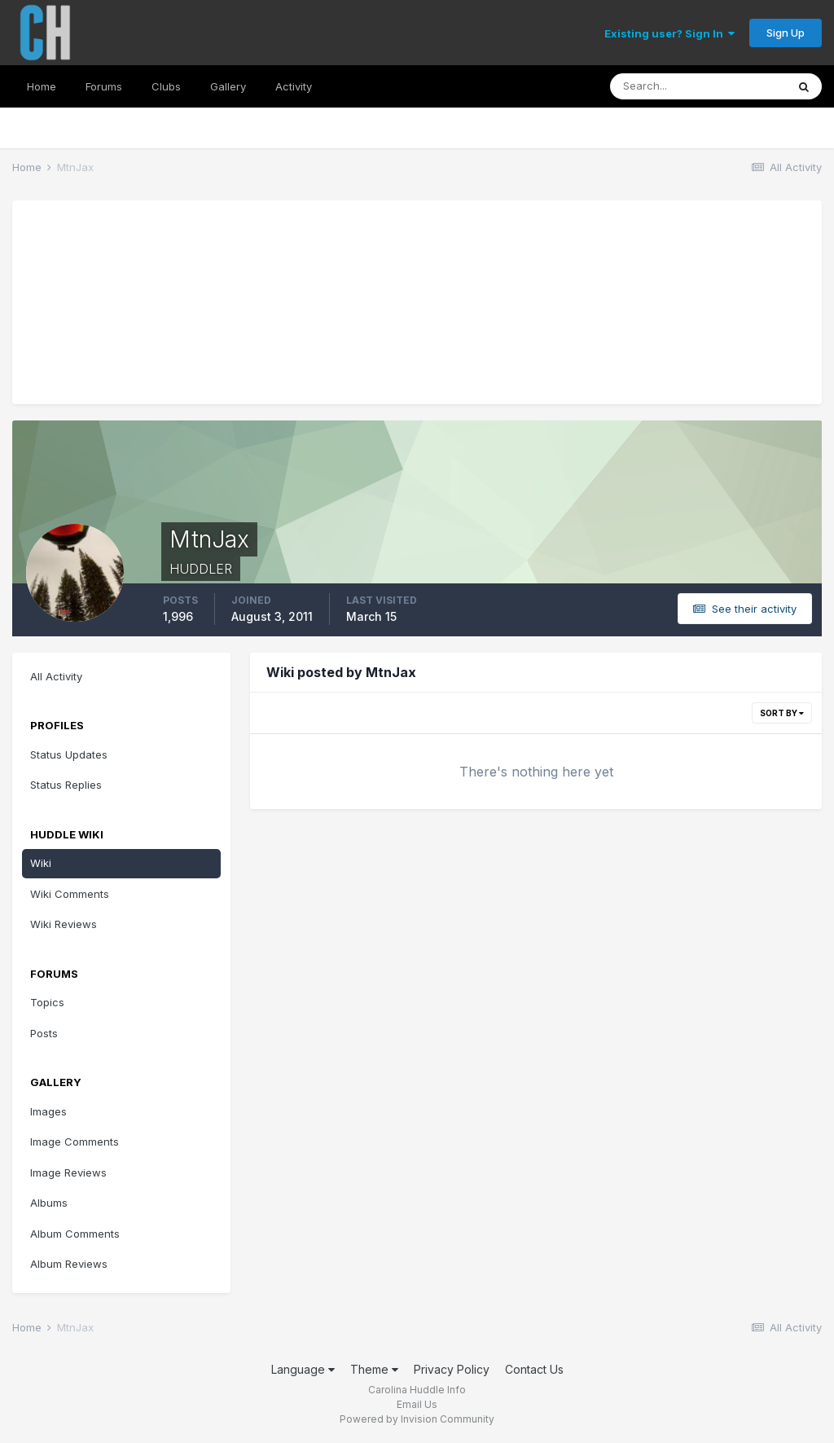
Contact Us (534, 1369)
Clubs (166, 86)
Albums (49, 1202)
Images (48, 1111)
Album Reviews (69, 1263)
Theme (374, 1369)
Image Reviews (68, 1172)
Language (303, 1369)
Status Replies (66, 784)
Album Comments (75, 1233)
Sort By (782, 713)
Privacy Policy (451, 1369)
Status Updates (69, 754)
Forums (104, 86)
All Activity (56, 676)
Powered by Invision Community (417, 1419)
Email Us (417, 1404)
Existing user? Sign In (669, 33)
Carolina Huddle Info (417, 1390)
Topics (47, 1002)
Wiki (40, 862)
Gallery (228, 86)
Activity (293, 86)
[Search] (698, 86)
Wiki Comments (69, 893)
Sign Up (785, 32)
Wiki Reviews (63, 923)
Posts (44, 1033)
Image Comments (74, 1141)
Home (41, 86)
